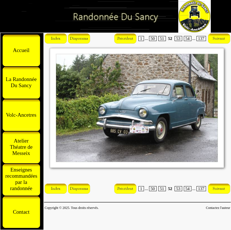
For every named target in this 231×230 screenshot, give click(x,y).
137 (201, 38)
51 (162, 38)
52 (170, 38)
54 (188, 38)
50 (153, 38)
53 (178, 38)
